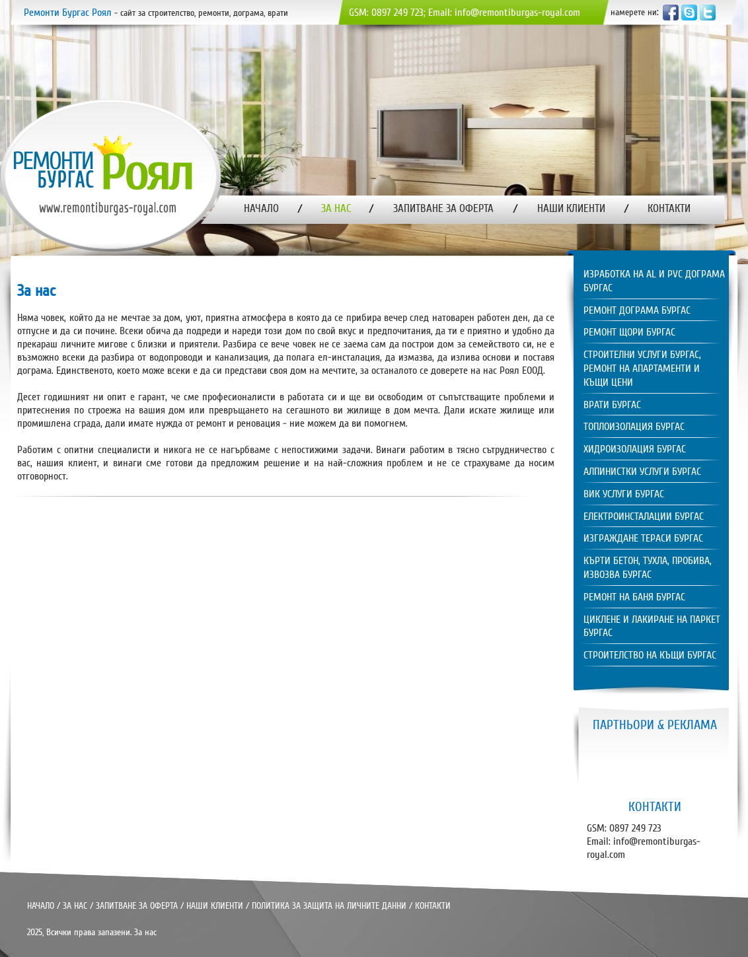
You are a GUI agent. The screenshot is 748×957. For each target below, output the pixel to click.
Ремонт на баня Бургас (634, 597)
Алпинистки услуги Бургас (642, 471)
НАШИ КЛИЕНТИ (214, 905)
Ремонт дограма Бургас (637, 310)
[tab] (651, 282)
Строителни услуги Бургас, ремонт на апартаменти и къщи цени (642, 368)
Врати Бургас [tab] (612, 404)
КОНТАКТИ (433, 905)
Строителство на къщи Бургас (649, 655)
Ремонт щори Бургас (629, 332)
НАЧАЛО (40, 905)
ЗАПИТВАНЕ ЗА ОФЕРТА (137, 905)
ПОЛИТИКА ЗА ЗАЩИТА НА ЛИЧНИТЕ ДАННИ (329, 905)
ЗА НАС (75, 905)
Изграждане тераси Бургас (643, 538)
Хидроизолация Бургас (634, 449)
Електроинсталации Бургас (643, 516)
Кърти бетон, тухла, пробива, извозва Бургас (647, 567)
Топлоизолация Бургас (634, 426)
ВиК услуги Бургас (623, 494)
